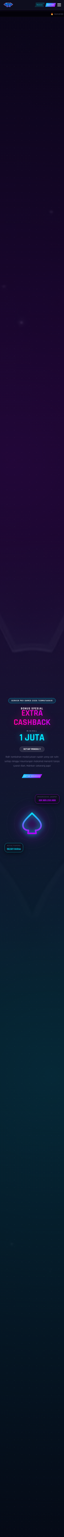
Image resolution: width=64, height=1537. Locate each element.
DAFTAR (50, 5)
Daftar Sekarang (32, 776)
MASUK (40, 5)
